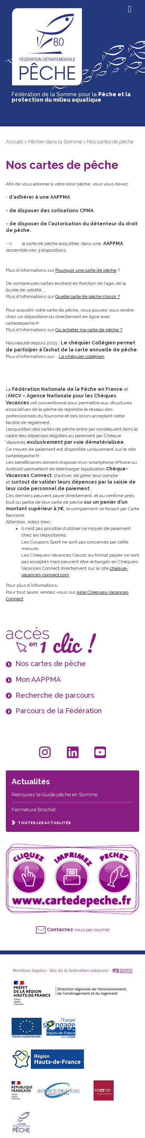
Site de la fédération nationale (79, 970)
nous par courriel (72, 929)
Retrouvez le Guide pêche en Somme (54, 794)
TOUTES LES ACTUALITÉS (41, 823)
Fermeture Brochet (34, 810)
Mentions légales (29, 970)
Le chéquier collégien (81, 356)
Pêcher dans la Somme (55, 142)
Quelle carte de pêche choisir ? (87, 296)
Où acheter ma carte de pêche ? (88, 329)
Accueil (14, 142)
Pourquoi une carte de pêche (85, 270)
